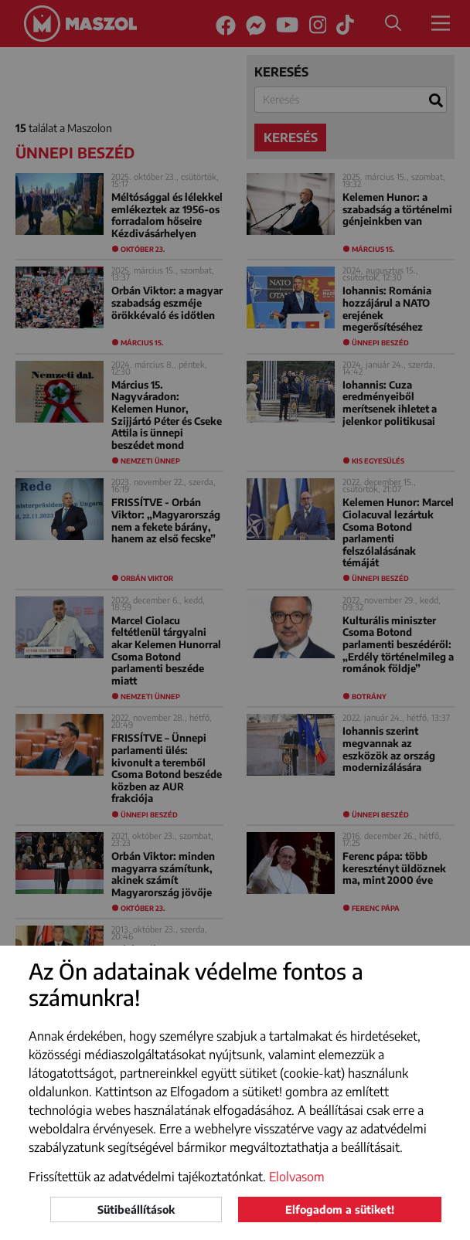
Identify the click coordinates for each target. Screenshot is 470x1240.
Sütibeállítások (136, 1209)
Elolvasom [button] (297, 1176)
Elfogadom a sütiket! (339, 1209)
